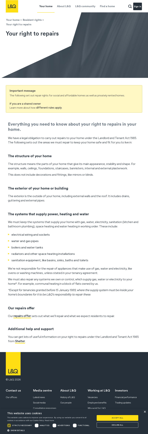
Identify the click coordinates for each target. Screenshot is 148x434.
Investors (121, 390)
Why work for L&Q (97, 408)
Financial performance (126, 397)
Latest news (39, 397)
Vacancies (93, 397)
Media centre (42, 390)
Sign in (137, 6)
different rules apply (49, 107)
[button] (50, 430)
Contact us (13, 390)
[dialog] (74, 421)
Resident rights (32, 20)
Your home (45, 6)
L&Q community (85, 6)
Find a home (107, 6)
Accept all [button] (117, 418)
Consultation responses (44, 408)
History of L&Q (67, 397)
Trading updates (123, 402)
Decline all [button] (117, 425)
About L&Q (64, 6)
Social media (39, 402)
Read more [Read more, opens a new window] (49, 420)
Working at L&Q (99, 390)
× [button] (145, 412)
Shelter (20, 341)
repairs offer (22, 316)
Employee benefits (97, 402)
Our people (66, 402)
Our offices (11, 397)
